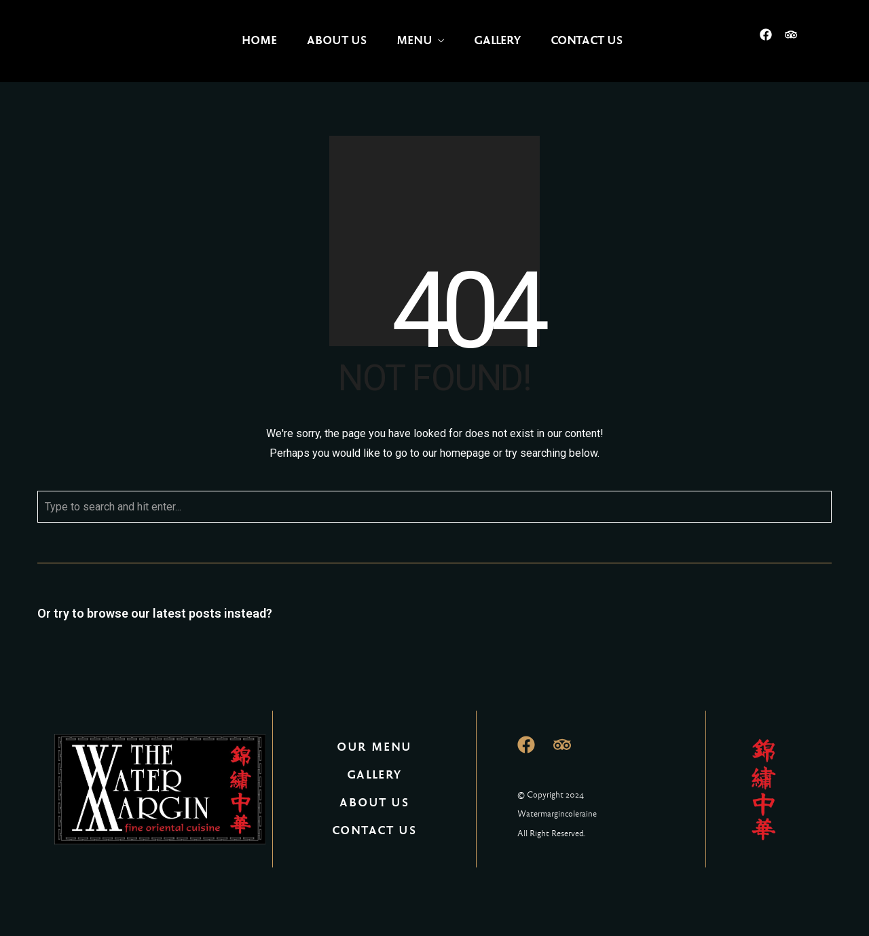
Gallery (497, 40)
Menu (414, 40)
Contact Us (587, 40)
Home (259, 40)
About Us (337, 40)
